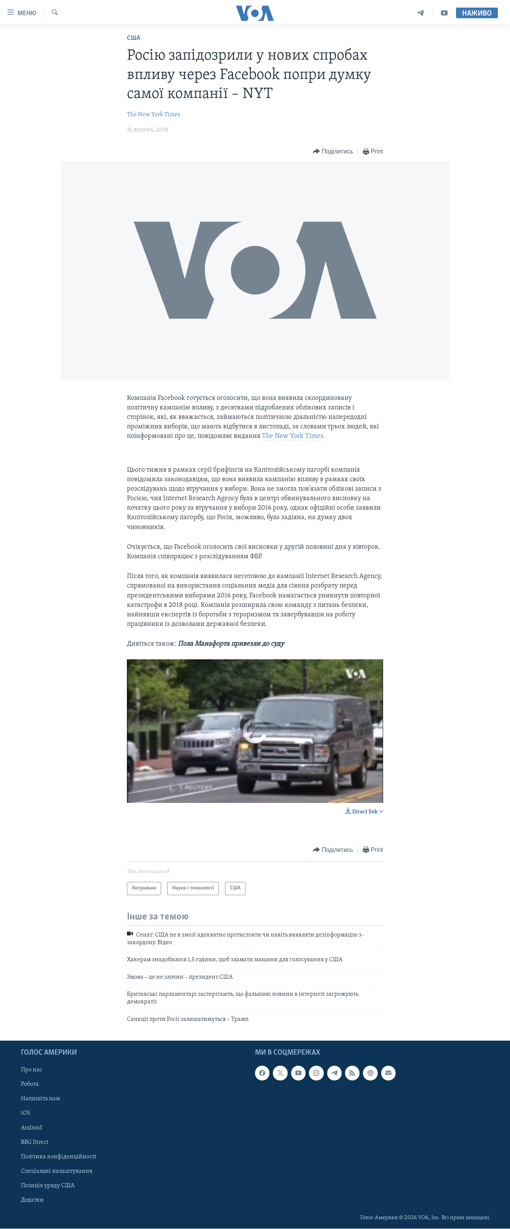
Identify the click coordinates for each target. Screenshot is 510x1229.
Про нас (31, 1070)
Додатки (32, 1200)
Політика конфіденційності (59, 1157)
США (133, 38)
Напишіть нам (40, 1099)
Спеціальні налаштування (56, 1171)
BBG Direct (34, 1142)
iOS (25, 1114)
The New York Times (153, 115)
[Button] (333, 152)
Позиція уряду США (47, 1186)
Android (31, 1128)
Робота (30, 1085)
